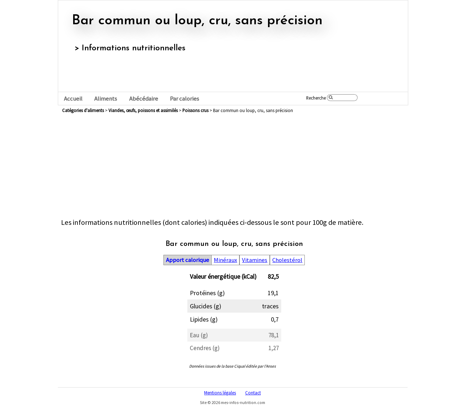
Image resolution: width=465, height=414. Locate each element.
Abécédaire (143, 98)
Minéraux (225, 260)
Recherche (316, 98)
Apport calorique (187, 260)
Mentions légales (220, 392)
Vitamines (254, 260)
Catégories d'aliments (83, 110)
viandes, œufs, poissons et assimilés (143, 110)
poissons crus (195, 110)
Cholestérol (287, 260)
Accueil (73, 98)
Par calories (184, 98)
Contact (253, 392)
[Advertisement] (234, 168)
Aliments (105, 98)
